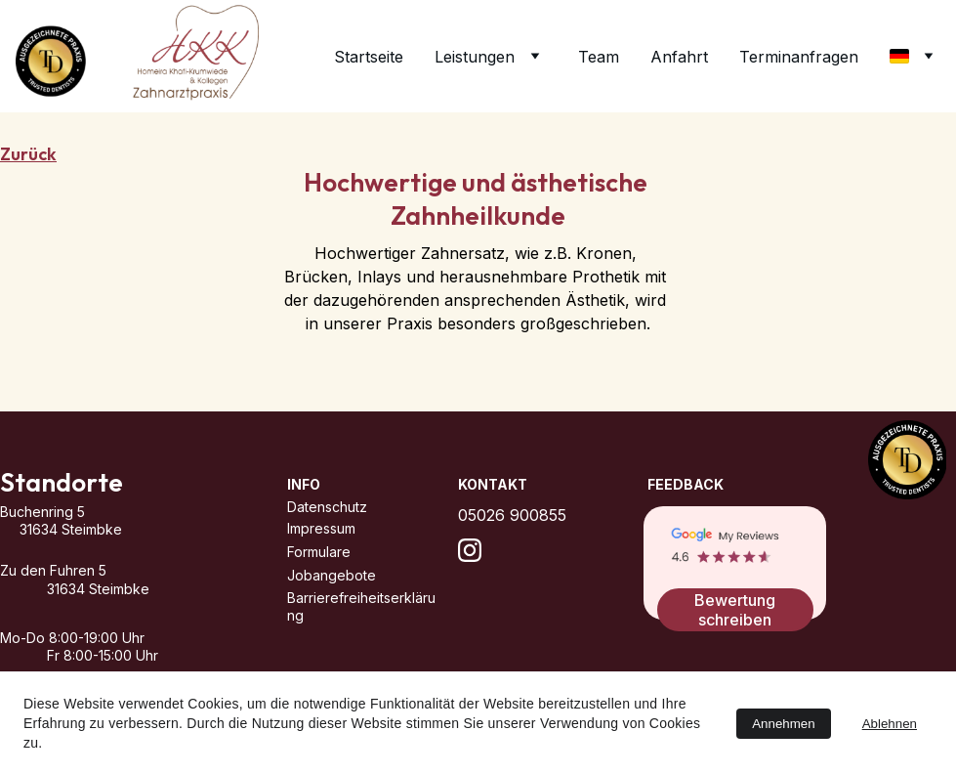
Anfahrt (679, 56)
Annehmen (783, 723)
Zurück (28, 154)
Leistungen (475, 56)
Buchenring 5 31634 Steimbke (114, 521)
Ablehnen (889, 723)
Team (598, 56)
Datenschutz (327, 506)
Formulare (319, 551)
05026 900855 (512, 515)
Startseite (368, 56)
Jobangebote (331, 575)
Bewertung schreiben (734, 609)
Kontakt (492, 484)
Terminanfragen (798, 56)
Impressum (321, 528)
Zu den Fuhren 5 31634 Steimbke (115, 580)
